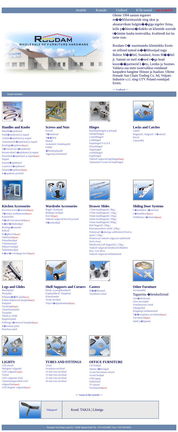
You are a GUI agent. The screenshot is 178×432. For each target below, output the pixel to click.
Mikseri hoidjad (10, 246)
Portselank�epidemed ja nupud (20, 156)
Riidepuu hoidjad (54, 212)
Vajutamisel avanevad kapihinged (106, 162)
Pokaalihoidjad (9, 240)
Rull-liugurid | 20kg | (99, 225)
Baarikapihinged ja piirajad (103, 130)
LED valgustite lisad (12, 378)
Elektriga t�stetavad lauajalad (20, 322)
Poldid (49, 147)
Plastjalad (7, 293)
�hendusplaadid (54, 150)
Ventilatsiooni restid (143, 304)
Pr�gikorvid (11, 234)
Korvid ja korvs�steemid (17, 210)
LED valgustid (12, 371)
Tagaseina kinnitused (56, 153)
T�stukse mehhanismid (16, 213)
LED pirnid (7, 365)
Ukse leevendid (140, 301)
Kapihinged (95, 155)
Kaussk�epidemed (12, 162)
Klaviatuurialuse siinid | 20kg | (104, 228)
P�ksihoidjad (53, 222)
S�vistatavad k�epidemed (16, 148)
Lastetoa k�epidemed (13, 166)
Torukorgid (10, 306)
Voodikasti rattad (97, 293)
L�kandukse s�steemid (145, 210)
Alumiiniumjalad (10, 309)
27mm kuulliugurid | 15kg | (103, 212)
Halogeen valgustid (11, 368)
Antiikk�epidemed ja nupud (16, 138)
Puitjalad (6, 303)
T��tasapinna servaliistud (149, 314)
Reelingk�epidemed (15, 145)
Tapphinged (95, 149)
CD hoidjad (95, 365)
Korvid (52, 215)
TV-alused (94, 384)
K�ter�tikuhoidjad (12, 223)
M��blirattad (97, 290)
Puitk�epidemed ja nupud (15, 134)
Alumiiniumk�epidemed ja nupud (19, 141)
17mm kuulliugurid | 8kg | (102, 209)
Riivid (136, 137)
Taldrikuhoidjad (10, 249)
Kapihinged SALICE (99, 143)
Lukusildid (138, 140)
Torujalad (7, 312)
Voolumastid (98, 387)
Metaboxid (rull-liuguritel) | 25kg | (106, 244)
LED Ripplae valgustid (16, 387)
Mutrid (49, 140)
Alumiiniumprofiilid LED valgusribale (15, 383)
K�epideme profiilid (13, 173)
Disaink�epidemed (14, 169)
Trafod (5, 374)
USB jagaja (95, 378)
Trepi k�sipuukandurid (60, 303)
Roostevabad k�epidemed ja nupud (20, 152)
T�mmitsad (52, 134)
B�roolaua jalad (10, 326)
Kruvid (49, 130)
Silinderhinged (96, 133)
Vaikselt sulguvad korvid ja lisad (62, 219)
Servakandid (139, 290)
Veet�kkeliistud (141, 298)
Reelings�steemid (11, 227)
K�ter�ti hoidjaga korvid (18, 253)
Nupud (5, 159)
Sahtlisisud (10, 237)
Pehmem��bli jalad (15, 296)
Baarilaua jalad (9, 329)
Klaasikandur (52, 296)
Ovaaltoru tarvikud (55, 368)
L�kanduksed (143, 213)
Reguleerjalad (9, 318)
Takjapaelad (139, 307)
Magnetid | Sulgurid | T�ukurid (149, 134)
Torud (49, 365)
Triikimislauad (9, 243)
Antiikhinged (95, 152)
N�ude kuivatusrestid (16, 220)
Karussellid (7, 216)
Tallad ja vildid (9, 315)
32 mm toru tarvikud (56, 378)
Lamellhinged (96, 136)
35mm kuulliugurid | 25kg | (103, 215)
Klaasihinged (95, 146)
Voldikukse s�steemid (147, 217)
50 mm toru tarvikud (56, 381)
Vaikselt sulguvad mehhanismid (105, 254)
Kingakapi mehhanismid (145, 310)
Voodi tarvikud (53, 299)
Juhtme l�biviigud (99, 369)
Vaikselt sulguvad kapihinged (106, 158)
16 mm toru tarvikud (56, 371)
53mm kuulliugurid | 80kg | (103, 222)
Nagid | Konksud (54, 209)
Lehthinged (95, 140)
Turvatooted (141, 317)
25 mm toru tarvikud (56, 374)
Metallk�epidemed (12, 131)
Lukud (136, 130)
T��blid (51, 137)
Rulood (5, 230)
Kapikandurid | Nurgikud (58, 293)
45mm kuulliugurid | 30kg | (103, 219)
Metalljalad (7, 290)
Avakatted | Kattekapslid (58, 144)
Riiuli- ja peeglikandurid (58, 290)
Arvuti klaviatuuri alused (101, 372)
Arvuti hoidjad (96, 375)
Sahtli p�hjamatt (142, 321)
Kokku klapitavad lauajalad (18, 300)
